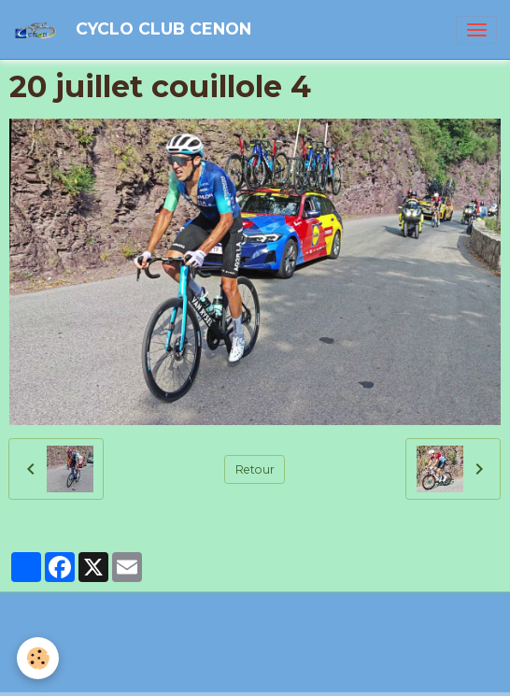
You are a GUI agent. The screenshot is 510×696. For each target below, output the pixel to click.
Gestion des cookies (255, 674)
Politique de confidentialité (255, 650)
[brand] (135, 29)
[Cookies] (38, 658)
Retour (255, 469)
